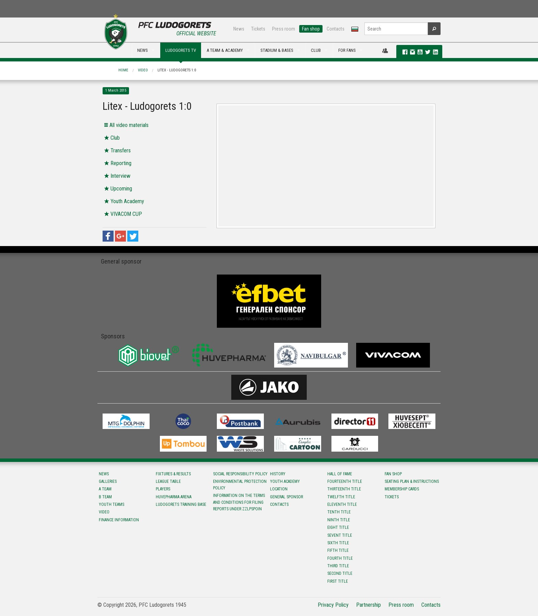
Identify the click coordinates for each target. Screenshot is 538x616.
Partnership (368, 605)
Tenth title (339, 512)
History (277, 474)
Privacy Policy (333, 605)
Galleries (108, 481)
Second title (339, 573)
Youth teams (111, 504)
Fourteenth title (344, 481)
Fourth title (340, 558)
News (238, 29)
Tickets (258, 29)
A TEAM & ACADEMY (225, 50)
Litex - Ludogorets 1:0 (176, 70)
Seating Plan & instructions (412, 481)
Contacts (335, 29)
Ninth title (338, 520)
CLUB (316, 50)
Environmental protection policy (240, 484)
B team (105, 497)
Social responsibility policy (240, 474)
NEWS (142, 50)
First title (337, 581)
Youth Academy (285, 481)
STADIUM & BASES (276, 50)
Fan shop (311, 29)
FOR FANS (347, 50)
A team (105, 489)
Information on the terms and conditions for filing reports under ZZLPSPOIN (239, 502)
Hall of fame (339, 474)
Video (143, 70)
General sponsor (286, 497)
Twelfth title (341, 497)
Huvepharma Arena (173, 497)
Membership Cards (402, 489)
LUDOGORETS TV (180, 50)
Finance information (119, 520)
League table (168, 481)
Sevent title (339, 535)
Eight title (338, 527)
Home (123, 70)
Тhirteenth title (344, 489)
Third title (338, 565)
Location (279, 489)
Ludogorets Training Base (181, 504)
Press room (283, 29)
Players (163, 489)
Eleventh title (342, 504)
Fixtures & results (173, 474)
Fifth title (338, 550)
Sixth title (338, 543)
